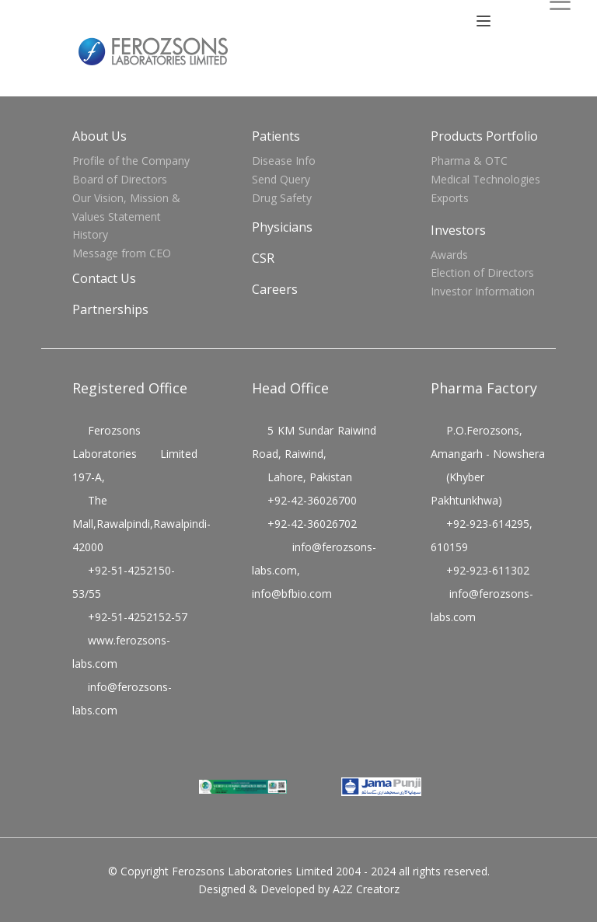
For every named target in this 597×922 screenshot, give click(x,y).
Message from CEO (121, 253)
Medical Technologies (485, 179)
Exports (450, 197)
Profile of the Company (131, 160)
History (90, 234)
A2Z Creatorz (366, 889)
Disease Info (284, 160)
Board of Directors (119, 179)
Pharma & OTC (469, 160)
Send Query (281, 179)
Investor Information (483, 291)
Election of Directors (482, 272)
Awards (449, 254)
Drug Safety (282, 197)
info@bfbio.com (292, 593)
